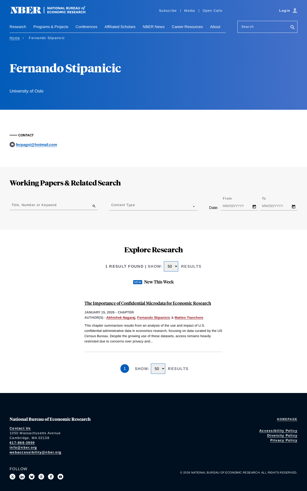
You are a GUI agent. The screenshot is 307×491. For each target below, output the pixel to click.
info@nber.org (23, 447)
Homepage (287, 419)
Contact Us (20, 428)
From (231, 198)
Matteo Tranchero (189, 317)
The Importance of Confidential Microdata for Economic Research (147, 303)
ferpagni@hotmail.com (36, 145)
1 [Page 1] (125, 368)
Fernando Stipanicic (153, 317)
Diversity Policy (282, 435)
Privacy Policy (284, 440)
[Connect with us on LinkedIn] (22, 476)
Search (247, 26)
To (268, 198)
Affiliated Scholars (120, 27)
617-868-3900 (22, 443)
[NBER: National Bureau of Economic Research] (52, 13)
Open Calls (213, 10)
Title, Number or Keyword (34, 205)
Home (15, 38)
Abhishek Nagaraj (120, 317)
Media (189, 10)
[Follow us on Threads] (41, 476)
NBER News (154, 27)
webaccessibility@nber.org (35, 452)
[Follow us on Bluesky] (32, 476)
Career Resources (187, 27)
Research (18, 27)
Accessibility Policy (278, 431)
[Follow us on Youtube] (60, 476)
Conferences (86, 27)
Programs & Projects (50, 27)
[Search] (292, 27)
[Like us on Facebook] (51, 476)
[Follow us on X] (12, 476)
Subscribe (168, 10)
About (215, 27)
